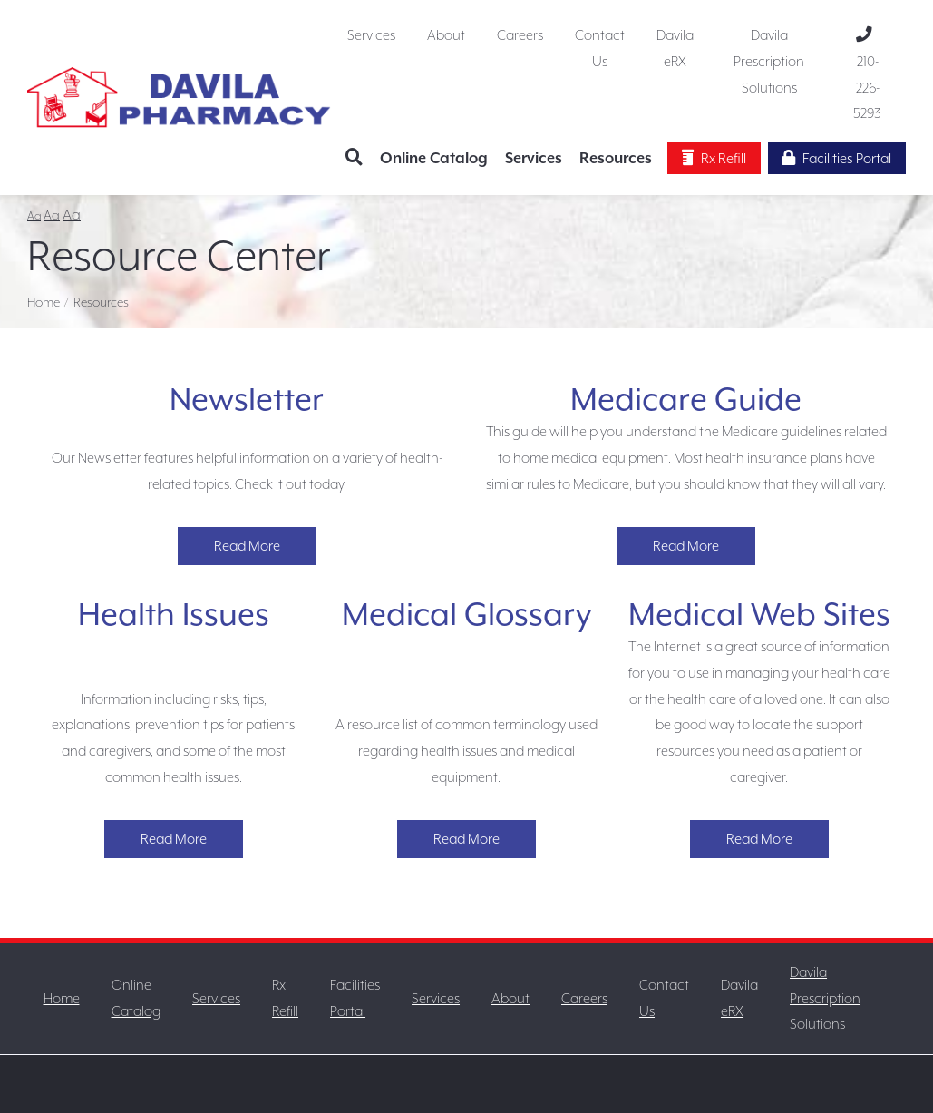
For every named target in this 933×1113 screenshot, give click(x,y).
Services (371, 35)
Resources (615, 158)
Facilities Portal (836, 158)
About (446, 35)
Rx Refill (714, 158)
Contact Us (600, 48)
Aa (34, 216)
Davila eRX (675, 48)
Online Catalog (434, 158)
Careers (520, 35)
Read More (247, 546)
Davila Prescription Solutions (769, 61)
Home (43, 302)
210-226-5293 (867, 74)
